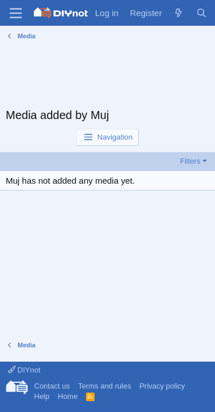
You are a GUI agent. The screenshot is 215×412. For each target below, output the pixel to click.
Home (68, 396)
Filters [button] (190, 161)
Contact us (52, 386)
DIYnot (24, 370)
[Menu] (15, 13)
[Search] (201, 12)
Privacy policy (162, 386)
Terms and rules (104, 386)
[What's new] (178, 12)
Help (42, 396)
